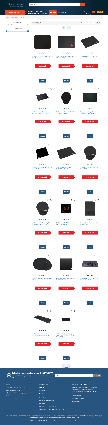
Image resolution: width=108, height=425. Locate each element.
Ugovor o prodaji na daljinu (46, 400)
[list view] (97, 23)
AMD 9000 (42, 391)
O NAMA (41, 388)
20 (40, 23)
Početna (9, 17)
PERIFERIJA (15, 17)
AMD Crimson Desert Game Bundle (49, 406)
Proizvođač (17, 25)
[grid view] (99, 23)
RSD (82, 23)
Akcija (53, 13)
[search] (57, 4)
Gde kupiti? (62, 12)
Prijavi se (97, 375)
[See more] (51, 33)
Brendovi (41, 394)
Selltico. (76, 421)
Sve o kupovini (43, 397)
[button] (85, 12)
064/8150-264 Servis (78, 398)
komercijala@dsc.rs (77, 401)
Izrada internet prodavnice (65, 421)
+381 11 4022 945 (77, 396)
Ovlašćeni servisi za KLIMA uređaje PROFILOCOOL (52, 409)
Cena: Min (90, 23)
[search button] (82, 4)
